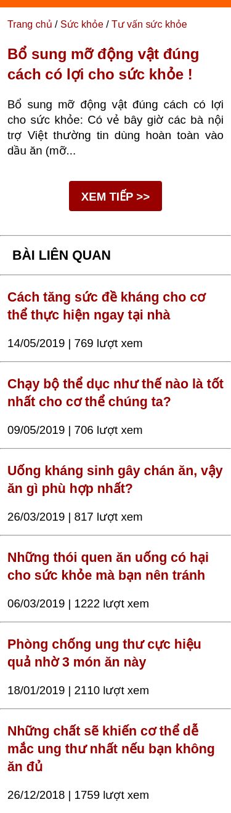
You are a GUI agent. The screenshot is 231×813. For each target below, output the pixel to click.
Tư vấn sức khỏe (149, 24)
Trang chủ (29, 24)
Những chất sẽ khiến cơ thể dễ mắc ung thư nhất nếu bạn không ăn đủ (111, 749)
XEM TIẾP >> (115, 196)
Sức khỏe (81, 24)
